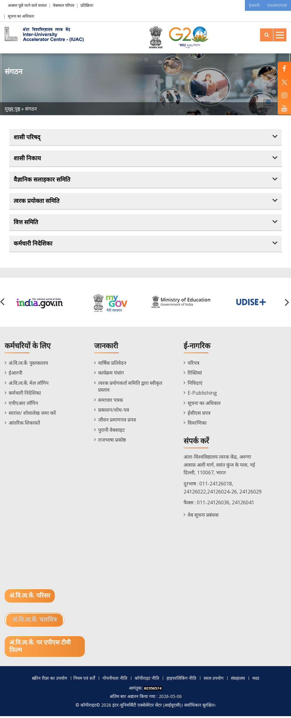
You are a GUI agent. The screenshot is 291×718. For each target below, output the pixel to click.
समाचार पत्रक (110, 401)
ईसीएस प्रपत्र (199, 414)
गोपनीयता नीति (114, 680)
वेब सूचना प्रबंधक (203, 516)
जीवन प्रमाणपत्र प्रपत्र (117, 421)
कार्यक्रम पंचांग (111, 374)
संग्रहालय (238, 680)
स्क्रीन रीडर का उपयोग (49, 680)
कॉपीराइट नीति (147, 680)
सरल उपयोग (214, 680)
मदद (255, 680)
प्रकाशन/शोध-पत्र (113, 411)
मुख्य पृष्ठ (12, 108)
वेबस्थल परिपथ (63, 5)
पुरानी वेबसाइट (111, 431)
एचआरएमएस (276, 5)
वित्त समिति (26, 224)
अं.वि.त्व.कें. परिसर (29, 597)
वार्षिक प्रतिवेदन (112, 364)
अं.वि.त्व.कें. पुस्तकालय (28, 364)
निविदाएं (195, 384)
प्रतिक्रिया (86, 5)
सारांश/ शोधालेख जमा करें (32, 414)
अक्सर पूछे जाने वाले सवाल (27, 5)
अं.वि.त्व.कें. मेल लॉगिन (29, 384)
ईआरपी (251, 5)
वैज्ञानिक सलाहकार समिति (42, 180)
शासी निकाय (27, 159)
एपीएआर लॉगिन (23, 404)
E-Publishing (202, 394)
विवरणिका (197, 424)
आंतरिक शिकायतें (24, 424)
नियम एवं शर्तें (84, 680)
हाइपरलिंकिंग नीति (181, 680)
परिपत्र (193, 364)
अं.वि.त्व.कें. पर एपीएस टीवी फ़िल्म (40, 648)
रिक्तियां (195, 374)
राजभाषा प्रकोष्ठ (112, 441)
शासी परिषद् (27, 137)
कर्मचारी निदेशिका (33, 245)
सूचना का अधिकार (21, 16)
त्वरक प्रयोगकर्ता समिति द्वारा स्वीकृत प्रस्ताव (130, 388)
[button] (288, 303)
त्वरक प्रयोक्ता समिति (37, 202)
